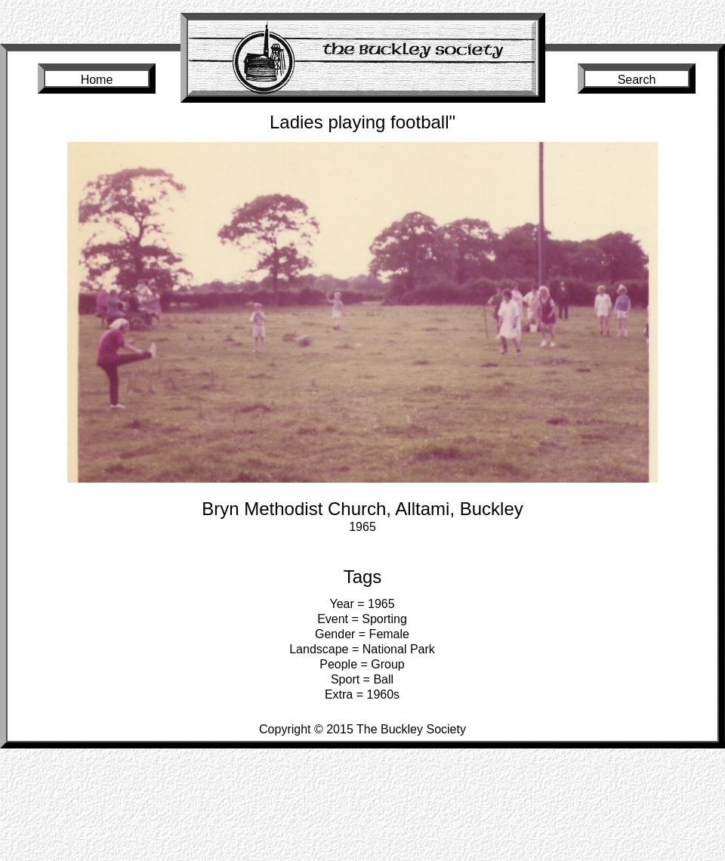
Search (637, 79)
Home (97, 79)
